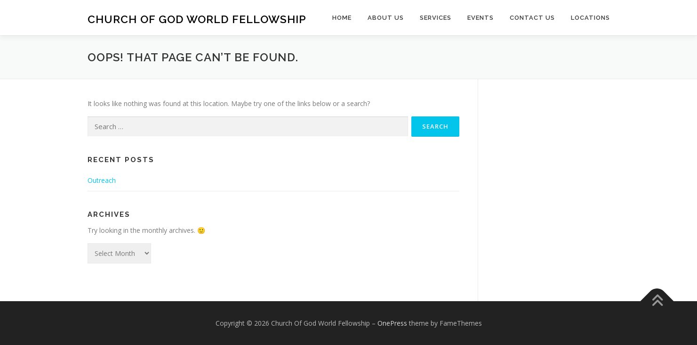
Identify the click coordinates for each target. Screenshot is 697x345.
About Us (386, 17)
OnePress (392, 323)
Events (480, 17)
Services (435, 17)
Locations (590, 17)
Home (342, 17)
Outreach (102, 180)
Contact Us (532, 17)
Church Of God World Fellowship (197, 19)
